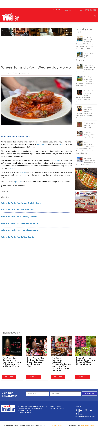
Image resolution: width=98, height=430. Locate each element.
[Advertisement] (36, 50)
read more (9, 377)
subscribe (89, 393)
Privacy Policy (57, 425)
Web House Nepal (87, 425)
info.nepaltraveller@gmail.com (85, 416)
